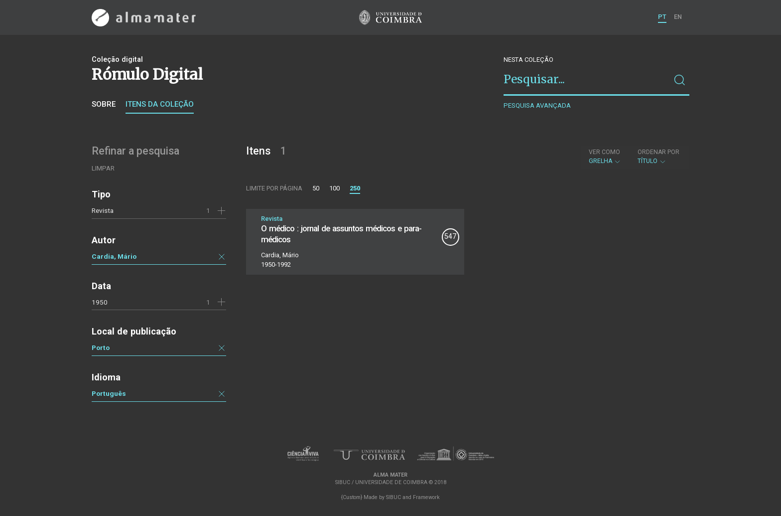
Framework (426, 497)
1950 (100, 302)
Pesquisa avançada (537, 105)
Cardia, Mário (114, 256)
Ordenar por (658, 152)
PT (662, 16)
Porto (101, 347)
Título (658, 156)
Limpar (103, 168)
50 (315, 188)
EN (678, 16)
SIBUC (393, 497)
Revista (103, 210)
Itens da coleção (160, 104)
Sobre (104, 104)
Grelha (605, 156)
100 (334, 188)
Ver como (604, 152)
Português (109, 393)
